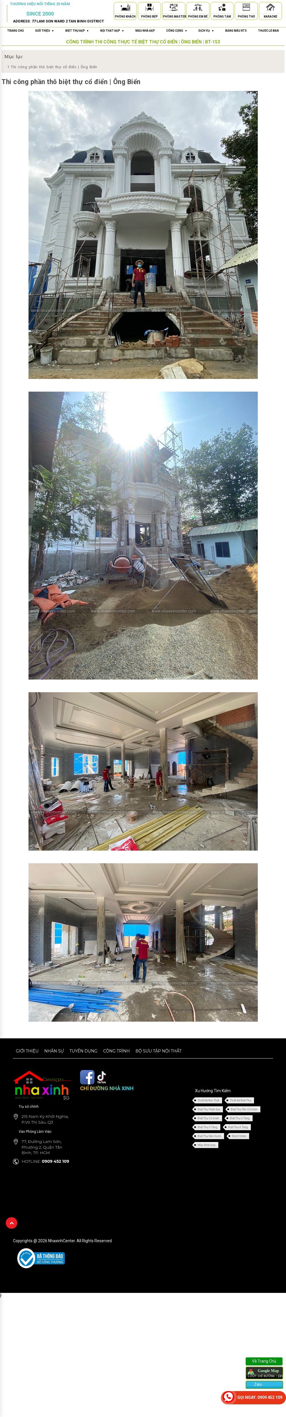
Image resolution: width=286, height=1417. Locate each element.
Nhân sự (54, 1051)
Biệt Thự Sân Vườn (209, 1136)
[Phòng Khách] (125, 8)
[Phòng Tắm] (222, 8)
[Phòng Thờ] (246, 8)
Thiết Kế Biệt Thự (240, 1100)
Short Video (239, 1136)
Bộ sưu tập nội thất (158, 1051)
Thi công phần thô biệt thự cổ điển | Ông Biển (52, 67)
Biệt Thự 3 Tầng (207, 1127)
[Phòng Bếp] (149, 8)
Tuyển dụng (83, 1051)
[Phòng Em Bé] (198, 8)
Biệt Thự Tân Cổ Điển (244, 1109)
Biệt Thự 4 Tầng (238, 1127)
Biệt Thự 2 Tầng (240, 1118)
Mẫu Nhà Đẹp (206, 1145)
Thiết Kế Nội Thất (208, 1100)
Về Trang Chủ (264, 1361)
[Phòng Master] (173, 8)
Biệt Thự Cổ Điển (208, 1118)
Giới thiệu (27, 1051)
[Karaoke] (270, 8)
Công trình (116, 1051)
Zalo (257, 1384)
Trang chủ (15, 30)
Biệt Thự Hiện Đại (209, 1109)
